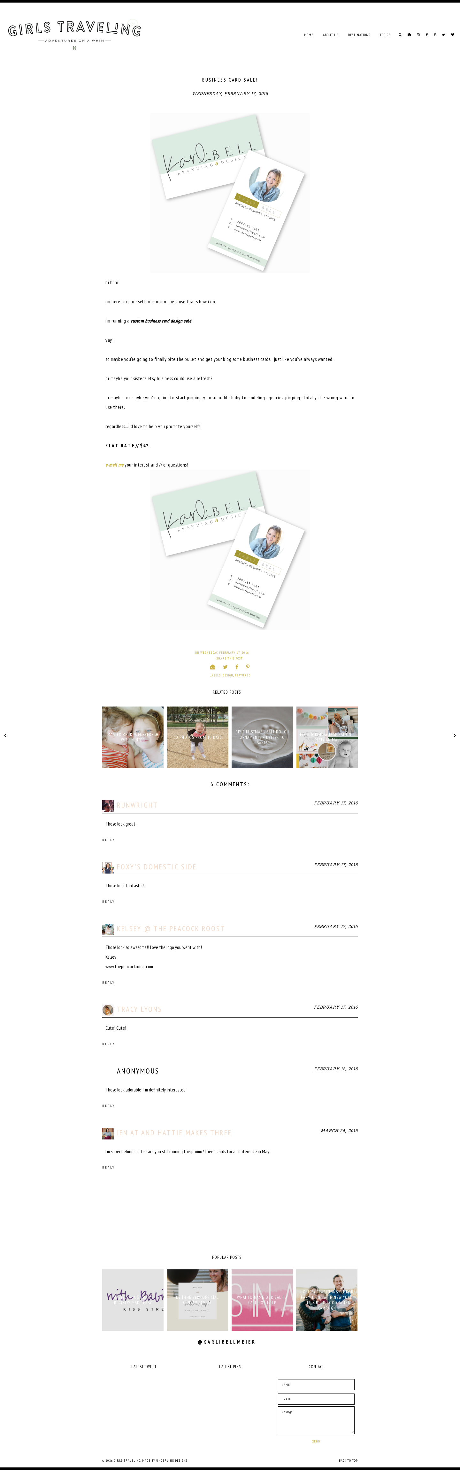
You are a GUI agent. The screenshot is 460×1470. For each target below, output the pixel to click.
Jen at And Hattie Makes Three (174, 1132)
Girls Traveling (127, 1460)
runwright (137, 805)
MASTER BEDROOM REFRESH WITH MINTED (132, 737)
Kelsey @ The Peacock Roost (171, 928)
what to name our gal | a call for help (262, 1300)
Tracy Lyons (139, 1009)
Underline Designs (171, 1460)
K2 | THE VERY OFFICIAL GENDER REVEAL (197, 1300)
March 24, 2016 (339, 1131)
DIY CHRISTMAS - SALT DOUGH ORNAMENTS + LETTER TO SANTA (262, 737)
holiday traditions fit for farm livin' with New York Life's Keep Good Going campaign (326, 1300)
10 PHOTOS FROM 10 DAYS (198, 737)
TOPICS (385, 35)
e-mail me (114, 465)
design (228, 675)
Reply (108, 840)
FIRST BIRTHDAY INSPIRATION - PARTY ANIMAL (327, 737)
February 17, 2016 (336, 803)
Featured (242, 675)
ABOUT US (330, 35)
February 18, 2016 (336, 1069)
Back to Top (348, 1460)
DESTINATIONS (359, 35)
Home (308, 35)
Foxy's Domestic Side (157, 866)
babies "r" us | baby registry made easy (133, 1300)
